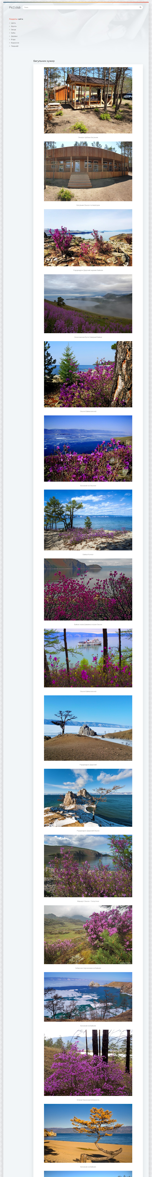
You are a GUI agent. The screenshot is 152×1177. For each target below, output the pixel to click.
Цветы (13, 23)
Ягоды (13, 39)
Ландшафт (15, 46)
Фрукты (13, 26)
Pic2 (14, 7)
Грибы (13, 33)
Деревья (14, 36)
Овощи (13, 30)
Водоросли (15, 43)
